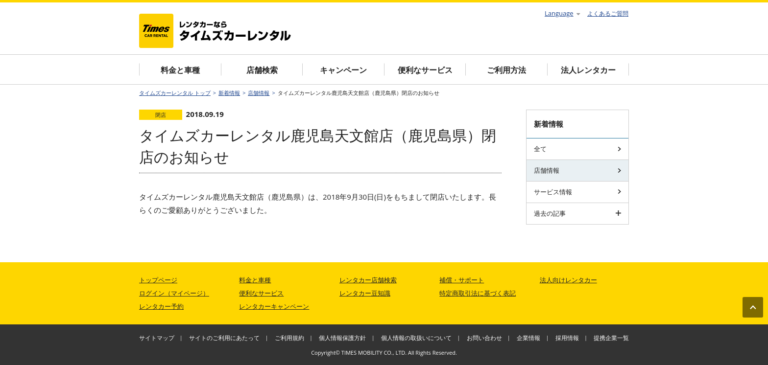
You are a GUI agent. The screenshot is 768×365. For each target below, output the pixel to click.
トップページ (158, 279)
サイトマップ (156, 338)
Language (562, 13)
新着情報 (229, 93)
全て (577, 148)
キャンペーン (343, 70)
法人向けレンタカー (568, 279)
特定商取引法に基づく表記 (477, 293)
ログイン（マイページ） (174, 293)
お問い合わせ (484, 338)
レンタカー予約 (161, 306)
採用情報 (567, 338)
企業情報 (528, 338)
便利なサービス (425, 70)
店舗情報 (258, 93)
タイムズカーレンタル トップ (175, 93)
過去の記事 (577, 213)
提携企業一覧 (611, 338)
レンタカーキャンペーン (274, 306)
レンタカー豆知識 (364, 293)
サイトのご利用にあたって (224, 338)
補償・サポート (461, 279)
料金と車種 (180, 70)
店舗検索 (262, 70)
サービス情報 (577, 191)
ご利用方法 (506, 70)
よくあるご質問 (607, 13)
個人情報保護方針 (342, 338)
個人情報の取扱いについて (416, 338)
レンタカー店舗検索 (368, 279)
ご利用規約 (289, 338)
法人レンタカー (588, 70)
